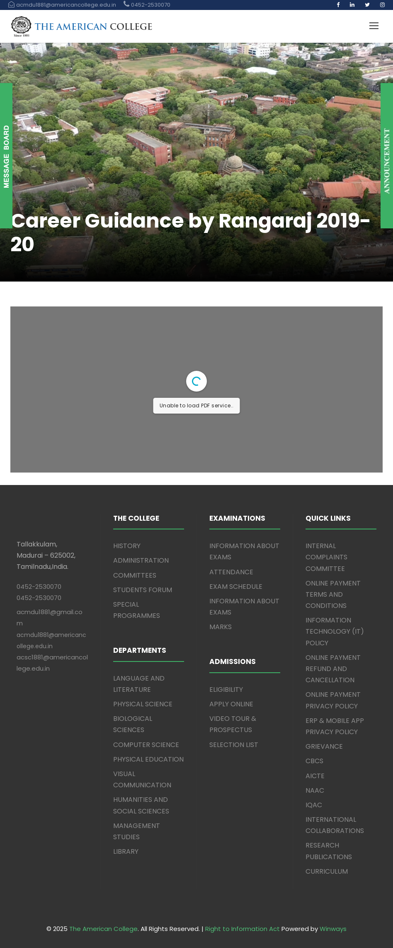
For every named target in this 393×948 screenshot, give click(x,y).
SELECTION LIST (233, 745)
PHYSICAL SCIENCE (142, 704)
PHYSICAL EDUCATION (148, 759)
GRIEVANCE (324, 746)
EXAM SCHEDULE (235, 586)
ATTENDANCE (231, 572)
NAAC (315, 790)
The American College (103, 928)
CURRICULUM (327, 871)
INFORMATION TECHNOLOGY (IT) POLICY (335, 631)
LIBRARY (125, 851)
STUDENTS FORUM (142, 590)
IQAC (314, 805)
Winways (333, 928)
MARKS (220, 627)
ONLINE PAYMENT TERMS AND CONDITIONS (333, 594)
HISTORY (127, 546)
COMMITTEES (134, 575)
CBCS (314, 761)
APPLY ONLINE (231, 704)
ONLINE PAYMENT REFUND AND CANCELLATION (333, 669)
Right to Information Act (242, 928)
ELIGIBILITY (226, 689)
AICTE (315, 776)
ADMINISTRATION (141, 560)
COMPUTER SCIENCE (146, 745)
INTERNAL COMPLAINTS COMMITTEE (326, 557)
